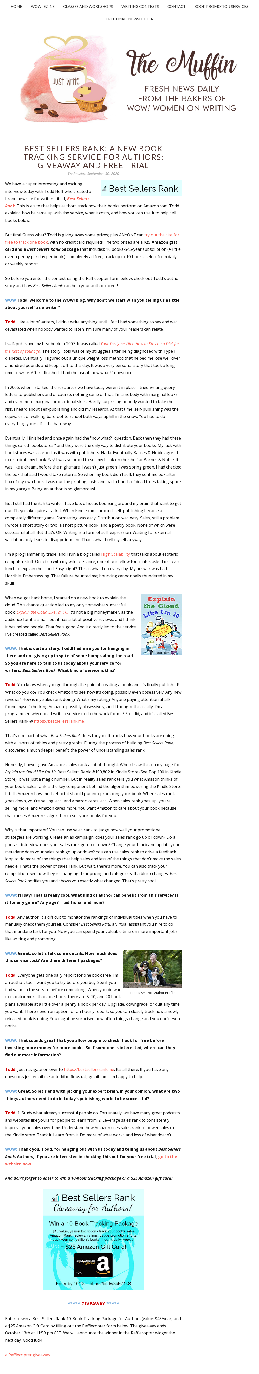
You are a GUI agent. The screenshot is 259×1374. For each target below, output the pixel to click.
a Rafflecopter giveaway (27, 1355)
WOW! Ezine (43, 6)
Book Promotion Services (221, 6)
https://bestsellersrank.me (59, 721)
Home (16, 6)
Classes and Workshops (88, 6)
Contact (176, 6)
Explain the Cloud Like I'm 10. (42, 612)
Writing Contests (140, 6)
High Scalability (115, 554)
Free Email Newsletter (129, 19)
